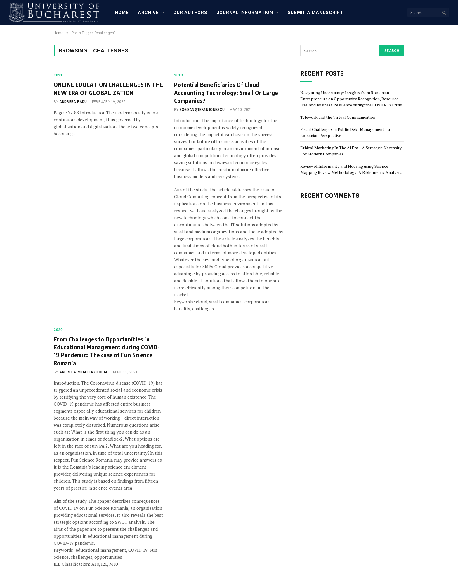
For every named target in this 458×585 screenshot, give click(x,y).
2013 (178, 75)
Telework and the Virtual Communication (337, 117)
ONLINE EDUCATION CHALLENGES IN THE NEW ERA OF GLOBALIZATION (108, 88)
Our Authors (190, 12)
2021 (58, 75)
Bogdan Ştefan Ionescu (202, 110)
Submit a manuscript (315, 12)
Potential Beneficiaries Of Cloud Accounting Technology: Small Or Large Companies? (226, 92)
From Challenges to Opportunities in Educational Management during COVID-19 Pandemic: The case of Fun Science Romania (106, 351)
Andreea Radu (73, 102)
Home (122, 12)
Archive (148, 12)
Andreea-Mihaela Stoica (83, 372)
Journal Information (245, 12)
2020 (58, 330)
